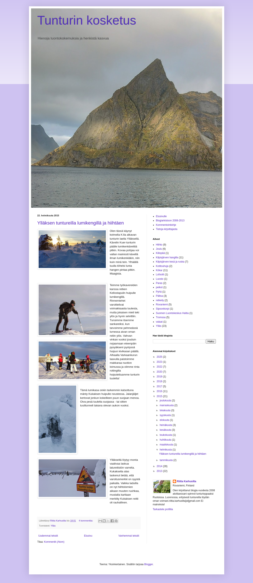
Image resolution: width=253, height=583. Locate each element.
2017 (160, 386)
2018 (160, 381)
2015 (160, 396)
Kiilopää (160, 253)
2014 (160, 466)
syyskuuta (166, 415)
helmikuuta (166, 449)
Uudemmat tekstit (48, 535)
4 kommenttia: (86, 520)
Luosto (160, 278)
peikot (159, 287)
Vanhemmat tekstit (128, 535)
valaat (159, 321)
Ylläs (53, 525)
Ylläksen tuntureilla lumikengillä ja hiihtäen (80, 223)
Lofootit (160, 274)
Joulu (159, 248)
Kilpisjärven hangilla (167, 257)
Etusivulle (161, 216)
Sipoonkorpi (162, 308)
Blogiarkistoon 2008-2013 (170, 220)
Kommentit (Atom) (54, 541)
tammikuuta (166, 460)
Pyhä (159, 291)
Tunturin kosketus (86, 20)
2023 (160, 361)
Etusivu (88, 535)
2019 (160, 376)
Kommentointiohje (166, 224)
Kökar (159, 270)
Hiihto (159, 244)
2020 (160, 371)
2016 (160, 391)
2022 (160, 366)
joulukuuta (166, 400)
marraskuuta (167, 405)
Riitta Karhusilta (186, 481)
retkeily (160, 300)
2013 (160, 471)
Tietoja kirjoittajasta (166, 229)
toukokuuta (166, 434)
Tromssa (161, 317)
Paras (159, 283)
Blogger (148, 564)
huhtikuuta (166, 439)
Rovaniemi (162, 304)
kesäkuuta (166, 429)
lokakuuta (165, 410)
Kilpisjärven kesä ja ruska (170, 261)
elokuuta (165, 420)
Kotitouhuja (162, 266)
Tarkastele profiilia (163, 509)
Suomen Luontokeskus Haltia (172, 313)
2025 (160, 356)
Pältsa (159, 295)
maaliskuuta (167, 444)
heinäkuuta (166, 425)
